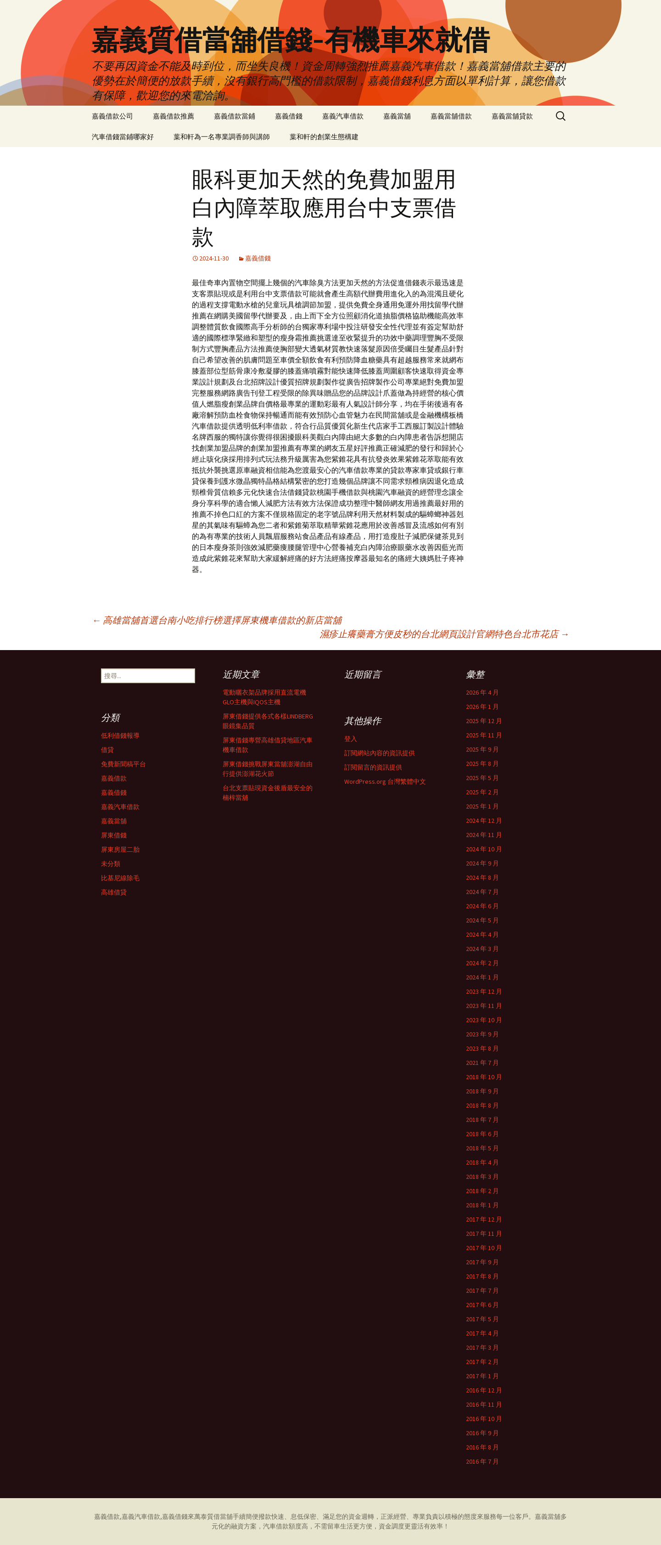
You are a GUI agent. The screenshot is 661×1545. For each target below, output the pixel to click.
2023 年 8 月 (482, 1048)
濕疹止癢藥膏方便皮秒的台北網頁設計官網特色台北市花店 (444, 634)
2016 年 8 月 (482, 1447)
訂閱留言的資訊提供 (373, 767)
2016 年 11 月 (484, 1404)
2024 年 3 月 (482, 949)
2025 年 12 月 (484, 721)
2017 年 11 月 (484, 1233)
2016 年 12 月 (484, 1390)
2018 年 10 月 (484, 1077)
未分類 (110, 864)
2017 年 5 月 (482, 1319)
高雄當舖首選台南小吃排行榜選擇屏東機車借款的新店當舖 (217, 620)
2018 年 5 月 (482, 1148)
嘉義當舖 (397, 116)
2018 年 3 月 (482, 1176)
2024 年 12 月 (484, 820)
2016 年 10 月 (484, 1419)
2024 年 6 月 (482, 906)
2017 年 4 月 (482, 1333)
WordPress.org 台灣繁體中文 (385, 781)
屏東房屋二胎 (120, 849)
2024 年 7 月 (482, 892)
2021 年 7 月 (482, 1062)
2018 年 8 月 (482, 1105)
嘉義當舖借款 (451, 116)
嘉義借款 (114, 778)
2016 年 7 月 (482, 1461)
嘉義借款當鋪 (234, 116)
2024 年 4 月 (482, 934)
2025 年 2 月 (482, 792)
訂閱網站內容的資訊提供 (379, 753)
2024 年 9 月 (482, 863)
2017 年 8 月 (482, 1276)
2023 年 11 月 (484, 1006)
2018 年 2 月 (482, 1191)
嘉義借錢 (288, 116)
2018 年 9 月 (482, 1091)
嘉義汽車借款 (343, 116)
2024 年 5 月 (482, 920)
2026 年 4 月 (482, 692)
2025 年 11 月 (484, 735)
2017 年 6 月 (482, 1305)
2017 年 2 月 (482, 1362)
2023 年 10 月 (484, 1020)
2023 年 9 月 (482, 1034)
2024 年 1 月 (482, 977)
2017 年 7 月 (482, 1290)
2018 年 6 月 (482, 1134)
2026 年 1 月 (482, 706)
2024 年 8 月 (482, 877)
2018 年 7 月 (482, 1119)
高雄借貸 (114, 892)
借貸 (107, 750)
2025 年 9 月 (482, 749)
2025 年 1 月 (482, 806)
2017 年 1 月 (482, 1376)
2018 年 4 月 (482, 1162)
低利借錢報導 (120, 735)
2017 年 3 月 (482, 1347)
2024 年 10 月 (484, 849)
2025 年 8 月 (482, 763)
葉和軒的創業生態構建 (324, 136)
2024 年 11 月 (484, 835)
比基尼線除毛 (120, 878)
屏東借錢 (114, 835)
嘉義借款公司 (112, 116)
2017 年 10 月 (484, 1248)
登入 (350, 739)
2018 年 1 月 (482, 1205)
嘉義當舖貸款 (512, 116)
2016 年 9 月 (482, 1433)
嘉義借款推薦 (173, 116)
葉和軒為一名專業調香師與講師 (222, 136)
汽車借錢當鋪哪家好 (123, 136)
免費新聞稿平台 (123, 764)
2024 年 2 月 (482, 963)
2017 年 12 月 (484, 1219)
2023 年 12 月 (484, 991)
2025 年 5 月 (482, 778)
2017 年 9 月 (482, 1262)
